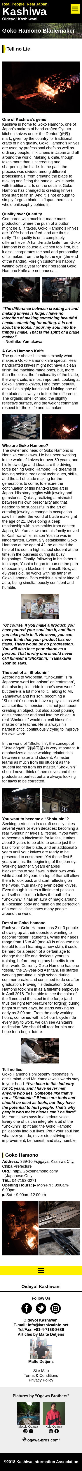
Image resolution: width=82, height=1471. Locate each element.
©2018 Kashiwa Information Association (41, 1462)
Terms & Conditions (41, 1375)
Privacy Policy (41, 1380)
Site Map (41, 1371)
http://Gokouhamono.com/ (35, 1171)
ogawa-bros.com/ (43, 1440)
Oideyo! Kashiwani (41, 1286)
